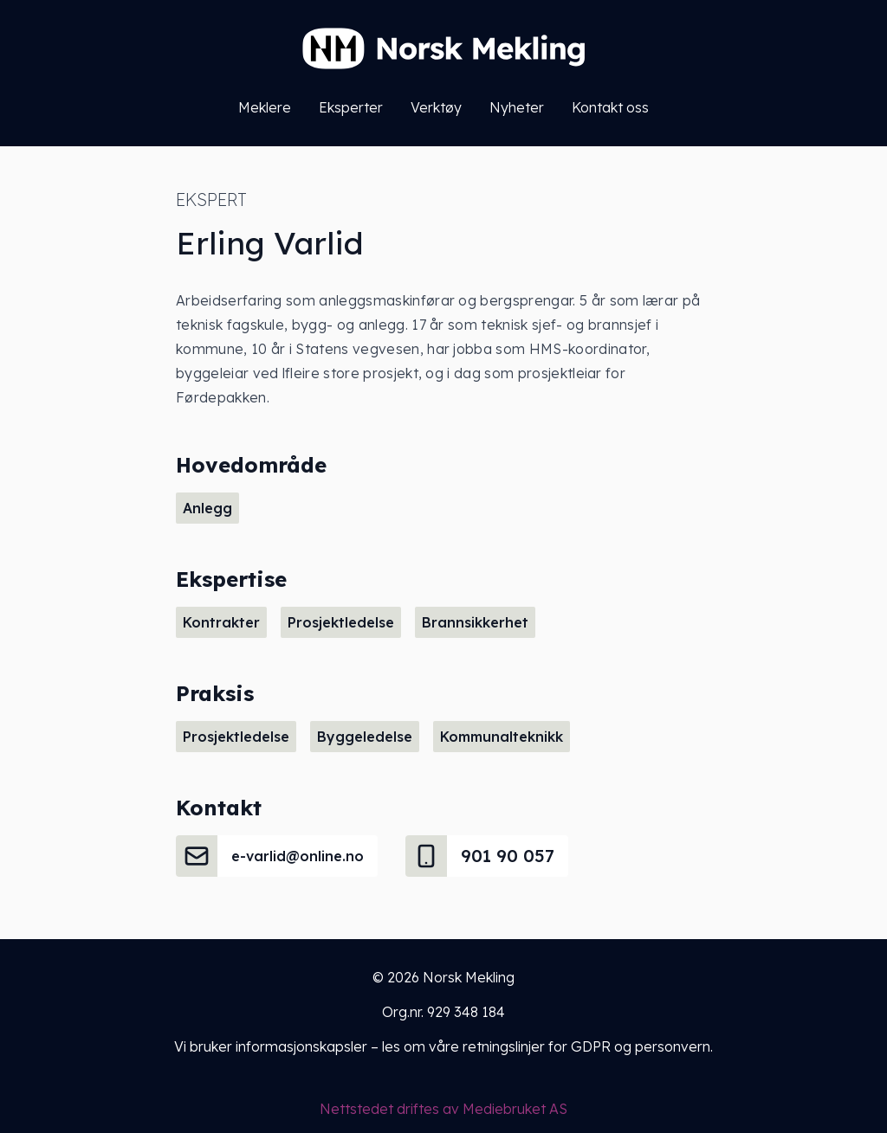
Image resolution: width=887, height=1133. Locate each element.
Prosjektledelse (341, 622)
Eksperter (351, 107)
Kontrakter (221, 622)
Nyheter (516, 107)
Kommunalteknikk (501, 736)
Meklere (264, 107)
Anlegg (207, 508)
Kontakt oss (610, 107)
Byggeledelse (364, 736)
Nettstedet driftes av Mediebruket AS (443, 1108)
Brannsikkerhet (475, 622)
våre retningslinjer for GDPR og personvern (569, 1046)
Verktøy (436, 107)
